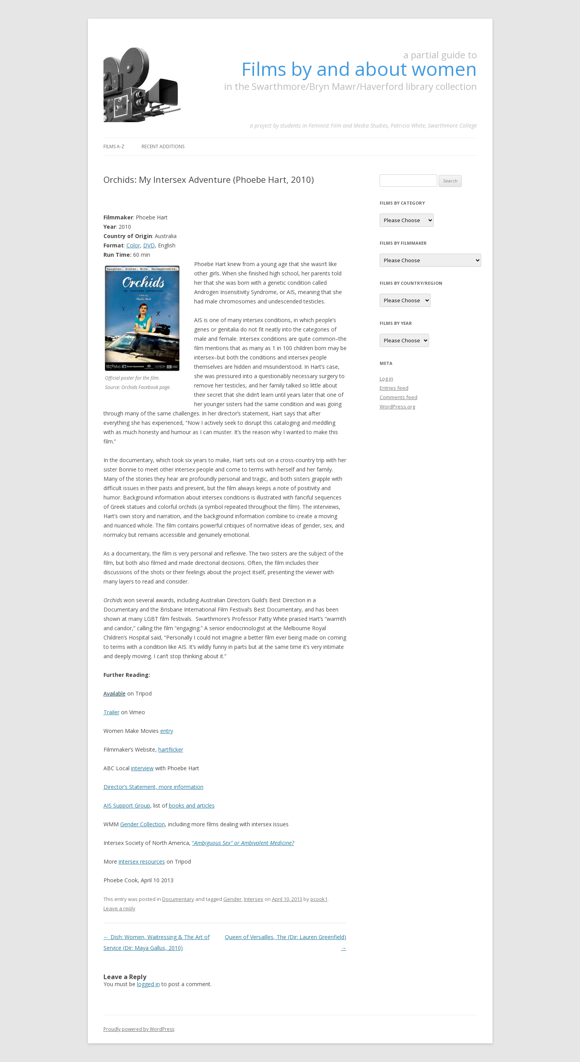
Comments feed (398, 397)
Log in (386, 378)
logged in (148, 984)
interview (142, 768)
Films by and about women (359, 69)
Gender (232, 899)
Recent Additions (163, 146)
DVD (149, 245)
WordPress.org (397, 406)
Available (114, 693)
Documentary (178, 899)
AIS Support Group (126, 805)
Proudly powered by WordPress (138, 1029)
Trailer (111, 712)
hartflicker (170, 749)
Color (133, 245)
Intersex (253, 899)
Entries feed (394, 387)
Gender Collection (142, 824)
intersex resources (142, 861)
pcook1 (319, 899)
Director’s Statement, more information (153, 786)
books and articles (192, 805)
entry (166, 730)
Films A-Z (113, 146)
